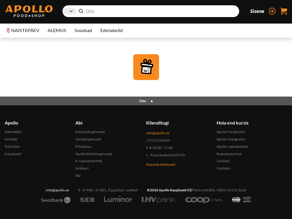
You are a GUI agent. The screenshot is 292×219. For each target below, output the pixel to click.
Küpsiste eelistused (160, 164)
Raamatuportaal (229, 154)
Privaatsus (83, 146)
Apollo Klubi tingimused (93, 154)
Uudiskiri (224, 168)
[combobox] (151, 11)
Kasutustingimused (90, 132)
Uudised (223, 161)
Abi (78, 175)
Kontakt (11, 139)
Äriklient (82, 168)
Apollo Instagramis (231, 139)
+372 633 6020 (158, 140)
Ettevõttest (13, 132)
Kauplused (13, 154)
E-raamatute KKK (88, 161)
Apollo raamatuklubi (232, 146)
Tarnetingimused (88, 139)
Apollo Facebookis (231, 132)
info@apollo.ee (157, 133)
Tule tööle (12, 146)
